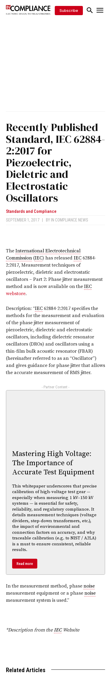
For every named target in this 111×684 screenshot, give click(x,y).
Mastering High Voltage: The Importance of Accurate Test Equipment (53, 463)
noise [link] (89, 586)
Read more (25, 563)
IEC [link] (38, 258)
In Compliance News (69, 220)
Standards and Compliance (31, 211)
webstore (15, 294)
